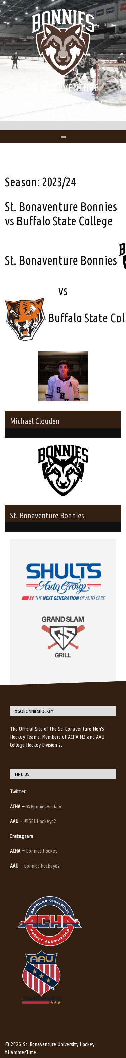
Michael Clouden (35, 421)
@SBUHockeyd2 (40, 821)
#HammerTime (20, 1052)
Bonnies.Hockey (41, 851)
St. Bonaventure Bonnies (47, 515)
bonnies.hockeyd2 (42, 866)
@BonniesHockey (43, 807)
